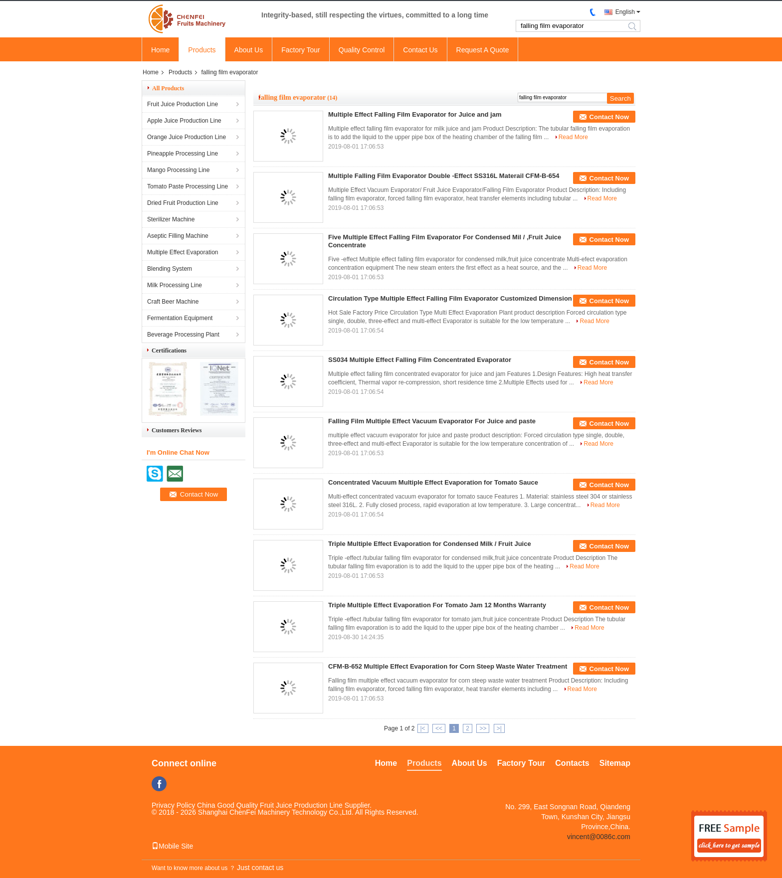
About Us (248, 50)
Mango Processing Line (178, 170)
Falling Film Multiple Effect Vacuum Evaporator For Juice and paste (432, 421)
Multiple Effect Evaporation (182, 252)
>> (482, 728)
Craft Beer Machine (172, 301)
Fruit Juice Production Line (182, 104)
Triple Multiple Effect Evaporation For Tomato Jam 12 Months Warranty (437, 605)
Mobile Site (172, 846)
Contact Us (420, 50)
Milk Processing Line (174, 285)
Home (160, 50)
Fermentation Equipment (179, 318)
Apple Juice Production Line (184, 120)
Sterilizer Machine (171, 219)
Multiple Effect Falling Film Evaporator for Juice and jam (414, 114)
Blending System (169, 268)
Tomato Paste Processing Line (187, 186)
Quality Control (362, 50)
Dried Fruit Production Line (182, 202)
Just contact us (260, 868)
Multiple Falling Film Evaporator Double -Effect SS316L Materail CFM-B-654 (444, 175)
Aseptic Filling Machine (177, 235)
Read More (573, 137)
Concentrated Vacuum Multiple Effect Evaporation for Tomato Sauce (433, 482)
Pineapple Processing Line (182, 153)
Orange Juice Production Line (186, 137)
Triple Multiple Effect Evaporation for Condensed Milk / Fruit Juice (429, 543)
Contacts (572, 763)
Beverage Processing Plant (183, 334)
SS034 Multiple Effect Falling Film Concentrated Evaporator (419, 359)
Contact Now (609, 117)
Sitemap (614, 763)
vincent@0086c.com (598, 837)
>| (499, 728)
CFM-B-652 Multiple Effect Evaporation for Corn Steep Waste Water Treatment (447, 666)
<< (438, 728)
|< (422, 728)
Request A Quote (482, 50)
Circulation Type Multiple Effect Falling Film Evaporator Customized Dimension (450, 298)
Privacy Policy (173, 805)
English (625, 11)
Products (201, 50)
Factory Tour (300, 50)
